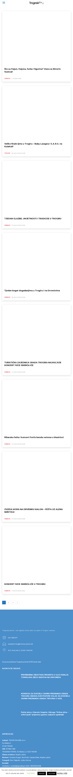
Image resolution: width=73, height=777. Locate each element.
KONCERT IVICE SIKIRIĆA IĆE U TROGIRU (24, 584)
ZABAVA (5, 8)
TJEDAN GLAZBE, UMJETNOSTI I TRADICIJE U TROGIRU (32, 218)
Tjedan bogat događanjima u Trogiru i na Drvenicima (32, 290)
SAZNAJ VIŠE (62, 773)
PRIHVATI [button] (42, 773)
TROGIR (7, 153)
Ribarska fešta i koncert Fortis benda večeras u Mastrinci (34, 437)
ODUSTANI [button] (51, 773)
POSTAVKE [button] (31, 773)
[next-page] (17, 602)
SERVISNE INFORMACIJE (17, 8)
